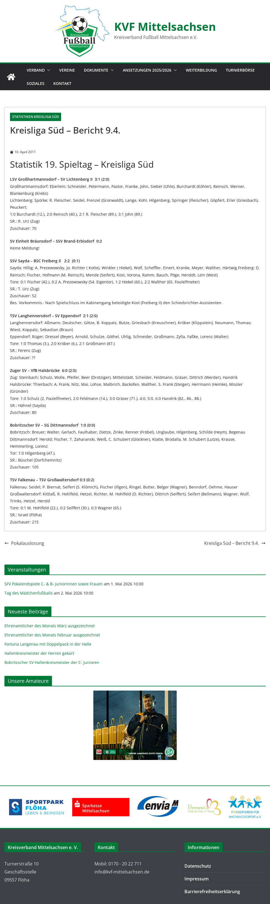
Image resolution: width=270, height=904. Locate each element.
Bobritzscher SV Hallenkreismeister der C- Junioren (51, 662)
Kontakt (62, 83)
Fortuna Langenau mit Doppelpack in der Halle (47, 644)
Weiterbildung (201, 70)
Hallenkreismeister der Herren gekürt (39, 653)
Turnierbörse (240, 70)
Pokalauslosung (24, 543)
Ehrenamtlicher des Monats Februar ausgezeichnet (52, 635)
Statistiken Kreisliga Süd (35, 116)
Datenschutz (197, 866)
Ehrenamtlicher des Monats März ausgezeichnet (49, 625)
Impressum (196, 879)
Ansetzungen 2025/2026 (147, 70)
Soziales (35, 83)
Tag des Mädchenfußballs (28, 593)
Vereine (67, 70)
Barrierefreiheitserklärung (212, 891)
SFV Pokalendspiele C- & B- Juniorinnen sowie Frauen (53, 583)
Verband (36, 70)
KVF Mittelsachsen (165, 26)
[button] (47, 70)
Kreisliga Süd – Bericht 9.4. (235, 543)
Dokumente (96, 70)
